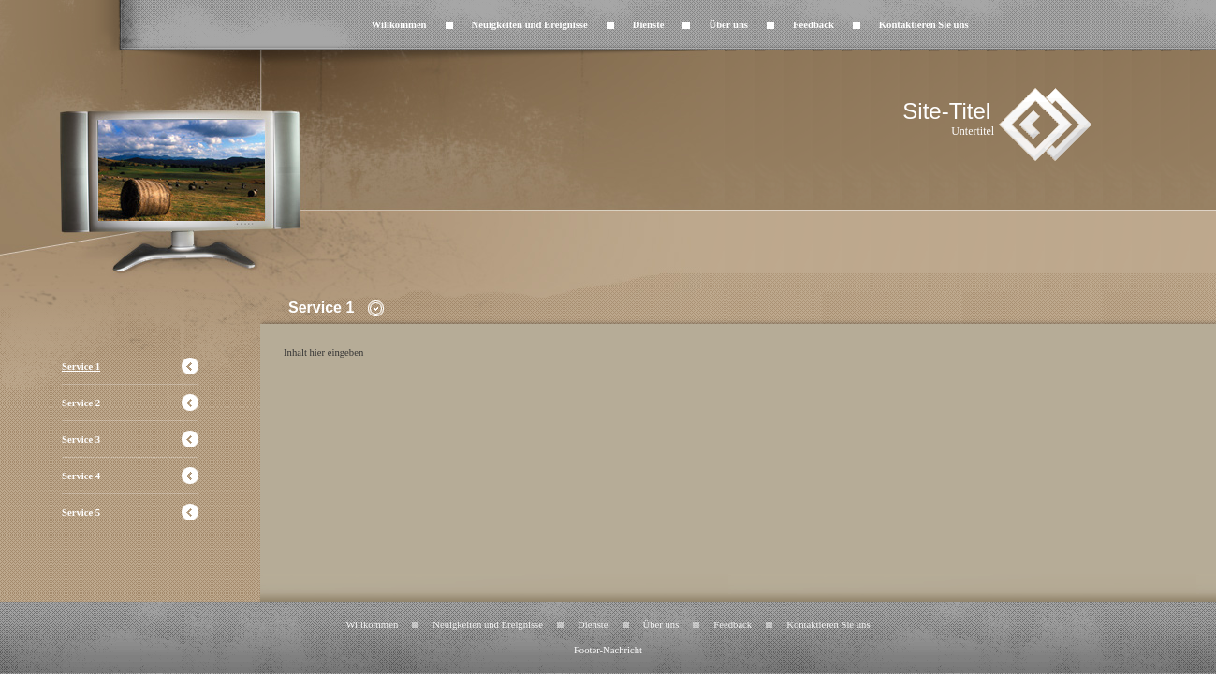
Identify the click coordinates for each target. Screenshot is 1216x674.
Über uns (728, 25)
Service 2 (81, 403)
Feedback (813, 25)
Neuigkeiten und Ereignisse (530, 25)
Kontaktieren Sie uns (924, 25)
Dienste (649, 25)
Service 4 (81, 476)
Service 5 (81, 512)
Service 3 (81, 439)
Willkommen (399, 25)
